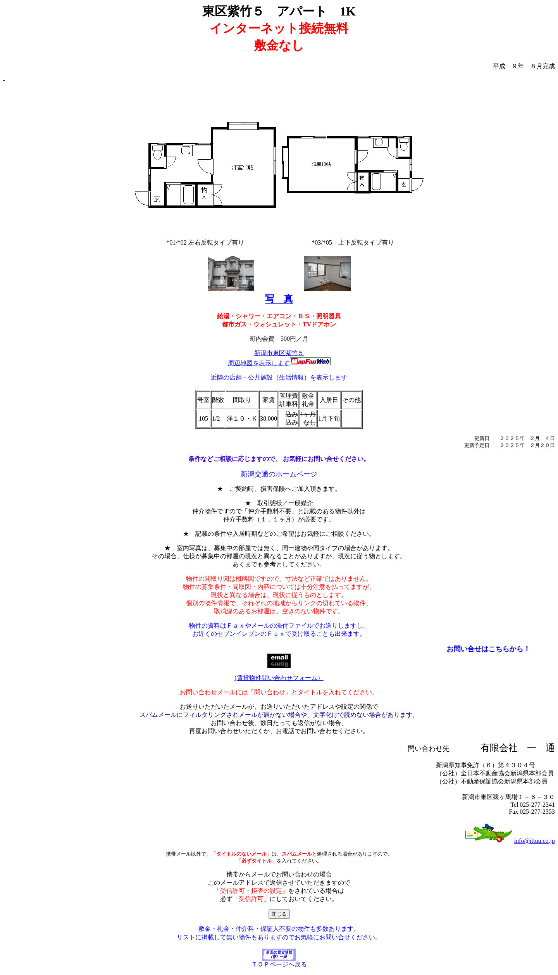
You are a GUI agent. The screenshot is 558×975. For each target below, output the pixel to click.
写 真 (279, 299)
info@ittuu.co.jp (534, 840)
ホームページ (296, 474)
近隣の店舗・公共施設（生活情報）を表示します (279, 377)
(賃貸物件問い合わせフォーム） (278, 678)
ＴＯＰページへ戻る (279, 961)
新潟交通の (258, 474)
